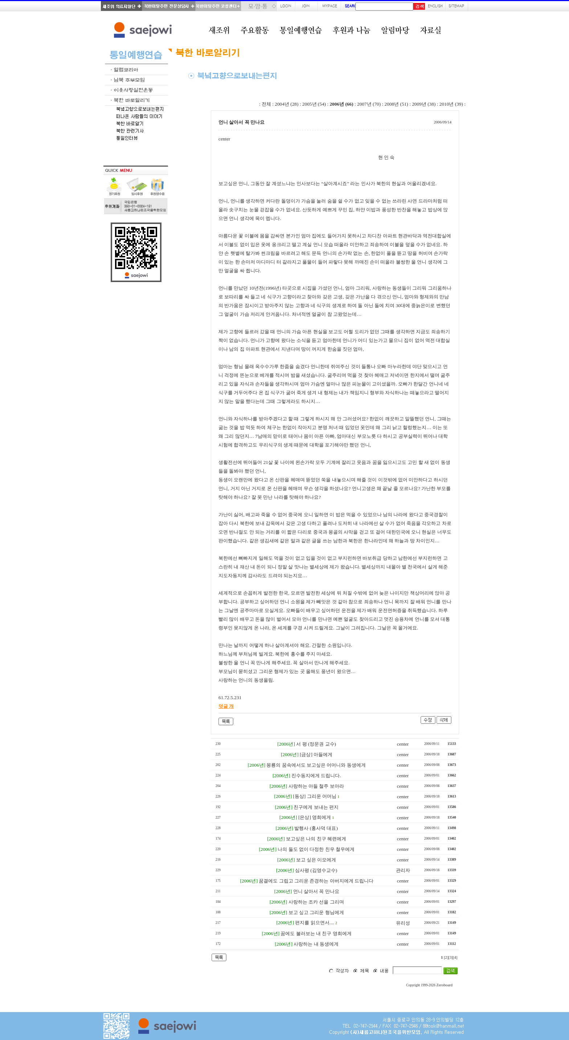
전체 (266, 104)
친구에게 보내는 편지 (316, 807)
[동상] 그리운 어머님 (314, 796)
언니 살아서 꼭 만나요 (316, 891)
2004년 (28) (286, 104)
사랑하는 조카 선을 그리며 (316, 902)
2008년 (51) (396, 104)
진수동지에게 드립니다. (316, 775)
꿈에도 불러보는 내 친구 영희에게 (316, 933)
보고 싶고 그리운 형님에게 (316, 912)
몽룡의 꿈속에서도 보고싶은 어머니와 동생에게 (315, 765)
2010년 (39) (451, 104)
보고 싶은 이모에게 (316, 859)
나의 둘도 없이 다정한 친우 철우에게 (316, 849)
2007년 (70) (369, 104)
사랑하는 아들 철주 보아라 (316, 786)
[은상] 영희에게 (314, 817)
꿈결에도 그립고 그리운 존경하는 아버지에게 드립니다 (316, 881)
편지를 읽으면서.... (314, 922)
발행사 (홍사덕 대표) (316, 828)
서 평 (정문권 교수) (316, 744)
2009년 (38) (423, 104)
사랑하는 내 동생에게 (316, 944)
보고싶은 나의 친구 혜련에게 (316, 838)
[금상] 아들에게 (316, 754)
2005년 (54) (314, 104)
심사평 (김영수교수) (316, 870)
